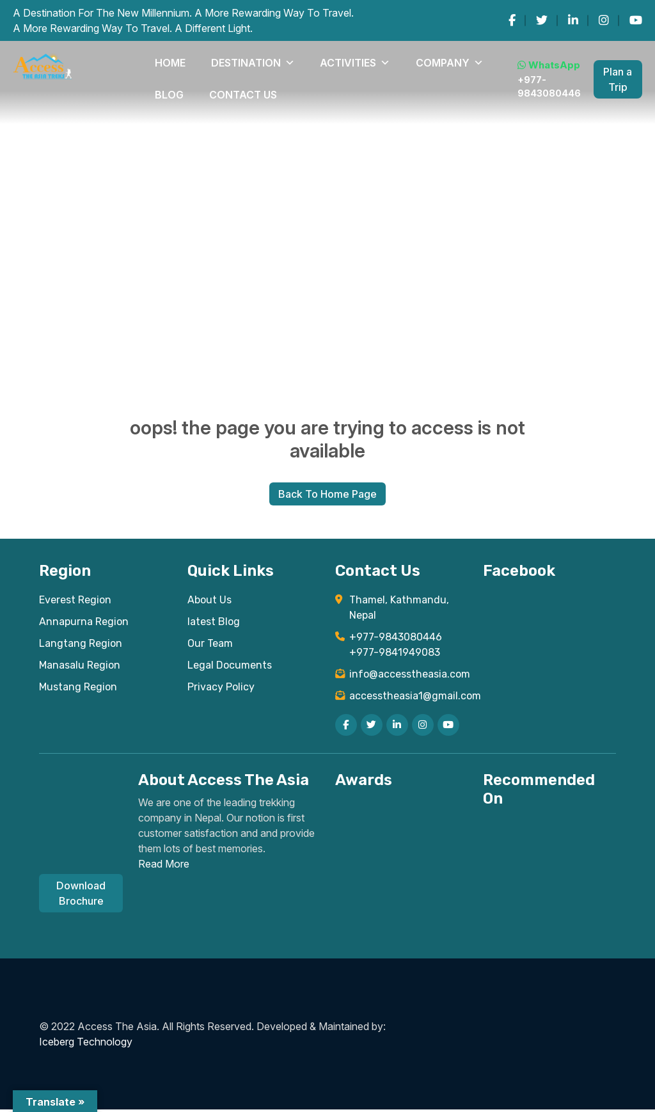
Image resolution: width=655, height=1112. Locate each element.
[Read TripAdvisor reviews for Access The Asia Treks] (441, 824)
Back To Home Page (327, 495)
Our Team (210, 646)
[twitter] (542, 20)
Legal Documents (229, 668)
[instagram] (604, 20)
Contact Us (173, 86)
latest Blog (213, 624)
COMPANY (345, 60)
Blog (389, 60)
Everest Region (75, 602)
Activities (281, 60)
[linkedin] (573, 20)
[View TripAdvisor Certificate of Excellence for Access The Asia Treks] (375, 827)
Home (157, 60)
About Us (209, 602)
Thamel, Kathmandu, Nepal (399, 610)
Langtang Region (80, 646)
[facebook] (512, 20)
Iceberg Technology (85, 1044)
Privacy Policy (221, 689)
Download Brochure (81, 896)
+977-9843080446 (504, 80)
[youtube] (635, 20)
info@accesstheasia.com (408, 677)
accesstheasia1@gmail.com (408, 698)
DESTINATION (210, 60)
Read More (163, 866)
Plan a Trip (609, 73)
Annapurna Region (84, 624)
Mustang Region (78, 689)
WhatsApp (503, 58)
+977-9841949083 (394, 655)
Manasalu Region (79, 668)
